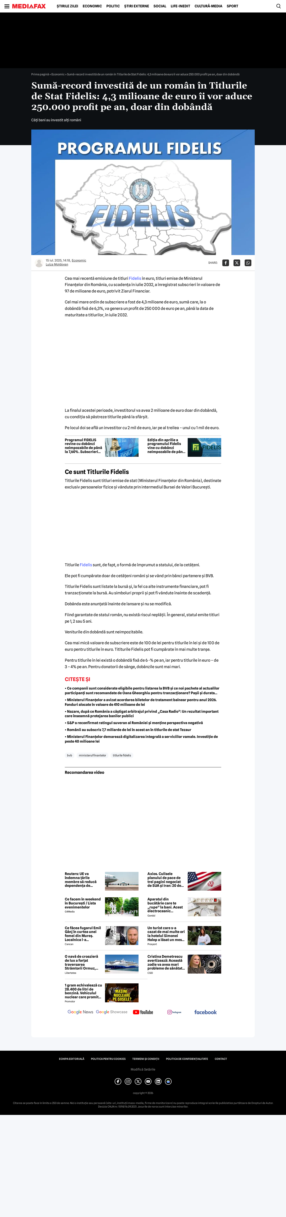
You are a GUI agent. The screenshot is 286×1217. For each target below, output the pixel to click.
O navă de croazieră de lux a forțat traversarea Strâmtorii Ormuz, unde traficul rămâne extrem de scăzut (83, 962)
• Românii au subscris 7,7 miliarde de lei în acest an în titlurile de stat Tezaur (128, 730)
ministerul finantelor (92, 755)
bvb (69, 755)
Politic (113, 6)
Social (160, 6)
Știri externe (136, 6)
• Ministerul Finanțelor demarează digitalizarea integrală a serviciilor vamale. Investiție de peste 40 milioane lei (141, 739)
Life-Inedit (180, 6)
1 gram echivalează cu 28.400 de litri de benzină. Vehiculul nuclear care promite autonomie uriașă (83, 991)
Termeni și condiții (145, 1058)
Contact (221, 1058)
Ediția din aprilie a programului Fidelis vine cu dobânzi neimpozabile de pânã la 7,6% (166, 446)
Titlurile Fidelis (122, 755)
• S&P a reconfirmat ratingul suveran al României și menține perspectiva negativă (134, 723)
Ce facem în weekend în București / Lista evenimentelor (83, 903)
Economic (92, 6)
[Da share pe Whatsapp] (248, 262)
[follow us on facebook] (205, 1012)
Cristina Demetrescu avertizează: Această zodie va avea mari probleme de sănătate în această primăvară (165, 962)
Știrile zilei (67, 6)
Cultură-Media (208, 6)
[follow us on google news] (80, 1012)
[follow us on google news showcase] (111, 1012)
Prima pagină (40, 74)
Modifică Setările (143, 1069)
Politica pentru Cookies (108, 1058)
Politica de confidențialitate (187, 1058)
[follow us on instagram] (174, 1012)
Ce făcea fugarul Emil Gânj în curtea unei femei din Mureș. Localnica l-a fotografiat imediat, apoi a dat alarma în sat (83, 934)
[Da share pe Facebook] (225, 262)
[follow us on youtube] (143, 1012)
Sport (232, 6)
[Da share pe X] (236, 262)
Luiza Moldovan (57, 264)
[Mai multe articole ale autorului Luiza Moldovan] (39, 262)
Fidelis (135, 278)
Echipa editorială (71, 1058)
